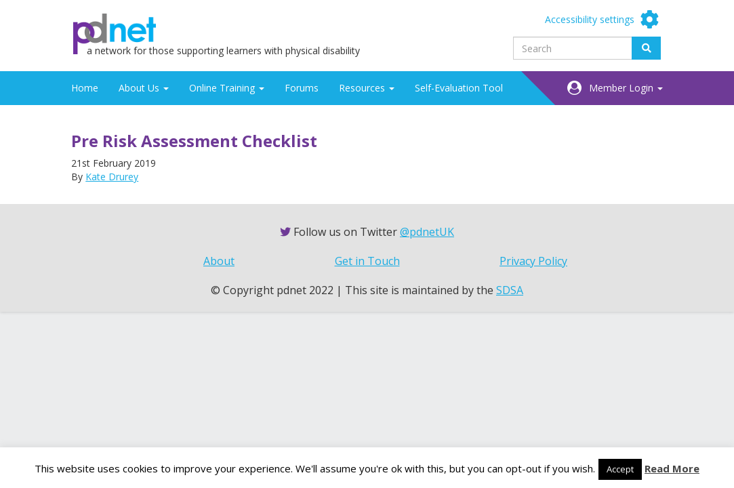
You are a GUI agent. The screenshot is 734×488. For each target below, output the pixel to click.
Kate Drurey (111, 176)
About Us (144, 87)
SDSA (509, 290)
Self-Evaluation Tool (459, 87)
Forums (302, 87)
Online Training (226, 87)
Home (84, 87)
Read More (672, 468)
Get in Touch (367, 260)
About (219, 260)
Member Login (626, 87)
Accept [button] (620, 469)
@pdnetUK (427, 231)
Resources (366, 87)
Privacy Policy (533, 260)
